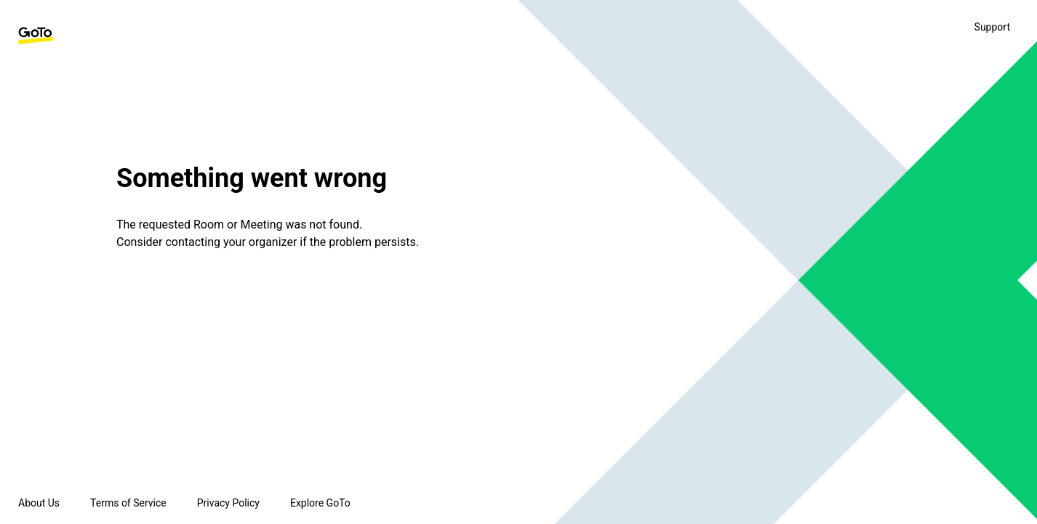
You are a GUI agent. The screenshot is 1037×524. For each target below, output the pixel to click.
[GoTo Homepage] (35, 35)
